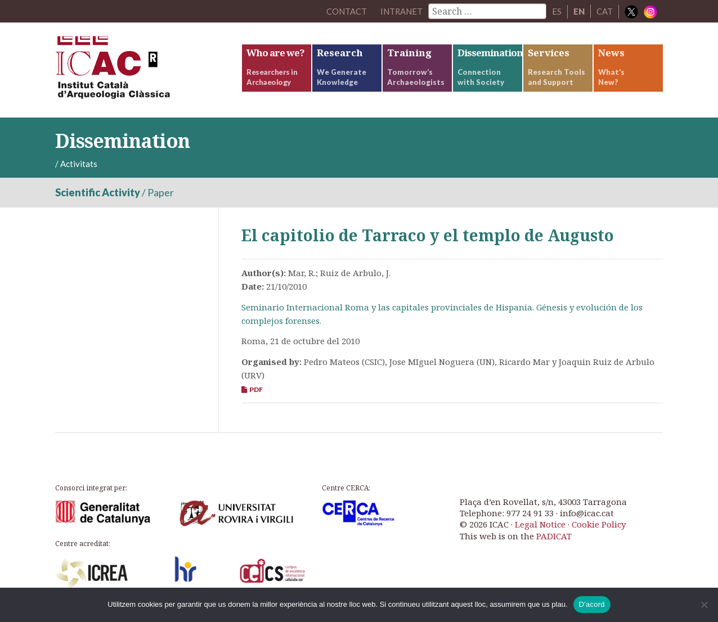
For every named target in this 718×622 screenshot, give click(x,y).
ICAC (139, 71)
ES (557, 11)
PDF (252, 391)
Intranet (401, 11)
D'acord (592, 604)
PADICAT (554, 537)
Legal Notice (540, 526)
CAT (604, 11)
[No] (704, 604)
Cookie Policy (599, 526)
